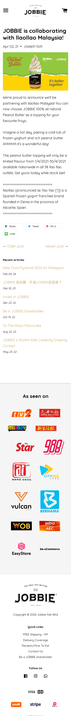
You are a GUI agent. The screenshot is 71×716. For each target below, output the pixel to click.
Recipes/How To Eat (35, 645)
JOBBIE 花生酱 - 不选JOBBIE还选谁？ (32, 282)
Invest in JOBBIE (16, 297)
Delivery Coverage (35, 640)
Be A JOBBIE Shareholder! (23, 311)
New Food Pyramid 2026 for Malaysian (33, 268)
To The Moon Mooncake (22, 325)
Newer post (54, 246)
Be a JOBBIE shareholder (35, 657)
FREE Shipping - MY (35, 634)
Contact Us (35, 651)
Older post (15, 246)
